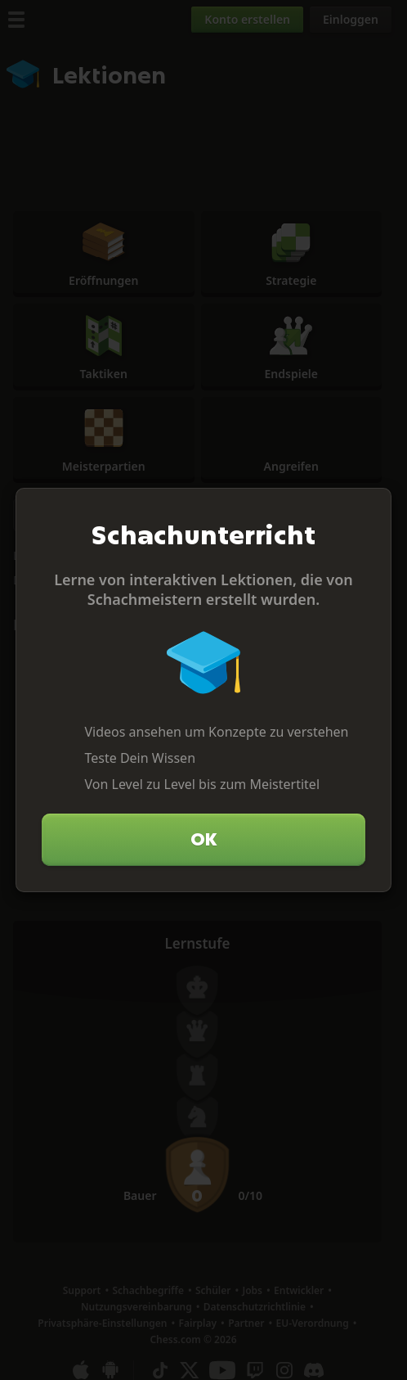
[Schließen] (371, 507)
